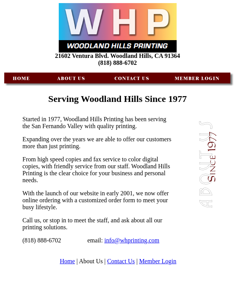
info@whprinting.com (131, 240)
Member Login (157, 261)
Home (67, 261)
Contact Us (121, 261)
